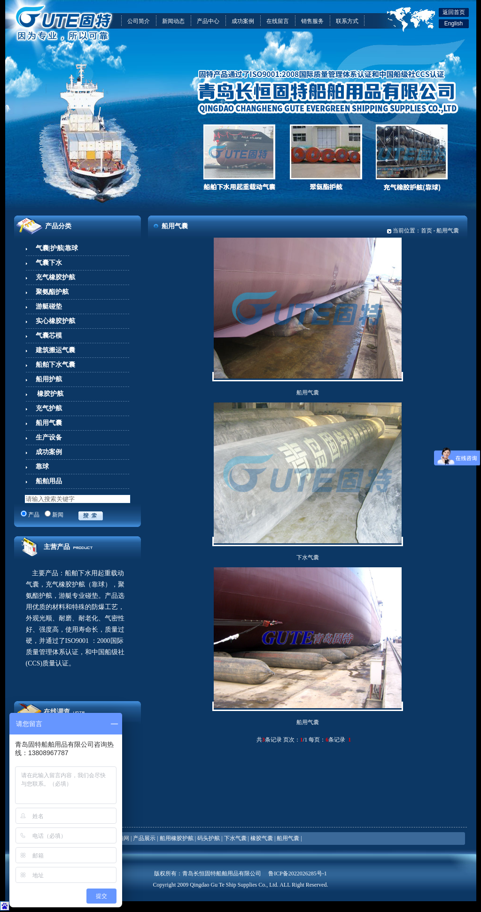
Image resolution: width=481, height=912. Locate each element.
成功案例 (243, 21)
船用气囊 (307, 392)
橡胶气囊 (261, 838)
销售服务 (312, 21)
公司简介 (138, 21)
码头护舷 (208, 838)
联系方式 (347, 21)
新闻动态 (173, 21)
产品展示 (144, 838)
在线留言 (277, 21)
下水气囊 (307, 557)
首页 (426, 230)
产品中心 (208, 21)
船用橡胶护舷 (177, 838)
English (453, 23)
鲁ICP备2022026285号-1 (297, 873)
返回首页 (453, 12)
